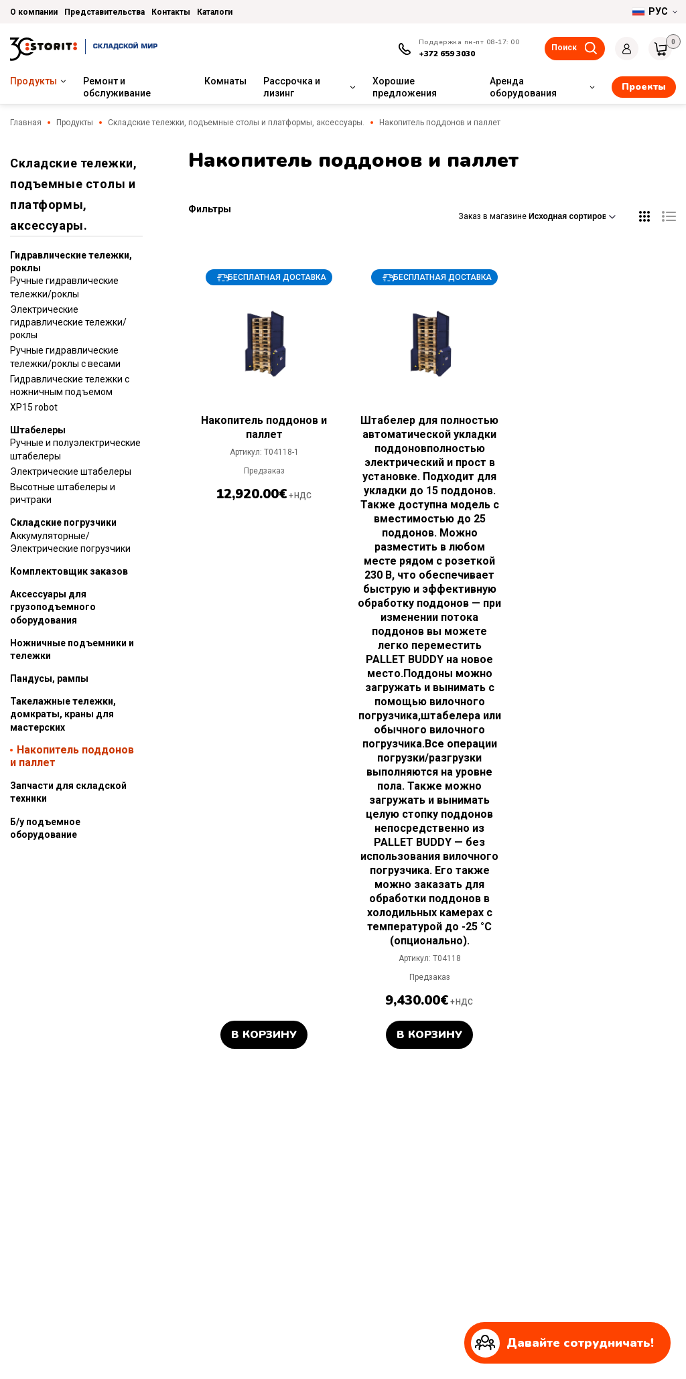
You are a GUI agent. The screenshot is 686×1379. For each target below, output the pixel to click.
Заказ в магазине (537, 216)
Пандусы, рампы (49, 678)
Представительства (104, 12)
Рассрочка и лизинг (291, 87)
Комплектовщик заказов (69, 571)
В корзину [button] (264, 1034)
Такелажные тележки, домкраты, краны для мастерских (63, 714)
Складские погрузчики (63, 522)
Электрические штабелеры (70, 471)
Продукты (33, 81)
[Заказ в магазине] (572, 216)
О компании (34, 12)
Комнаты (225, 81)
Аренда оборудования (523, 87)
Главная (26, 122)
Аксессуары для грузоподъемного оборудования (53, 607)
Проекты (644, 86)
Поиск (564, 47)
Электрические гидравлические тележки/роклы (68, 322)
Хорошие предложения (404, 87)
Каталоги (214, 12)
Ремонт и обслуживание (117, 87)
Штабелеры (38, 430)
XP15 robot (34, 407)
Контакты (170, 12)
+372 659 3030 (447, 53)
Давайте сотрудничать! (562, 1343)
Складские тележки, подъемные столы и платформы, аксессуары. (236, 122)
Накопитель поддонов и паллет (72, 756)
